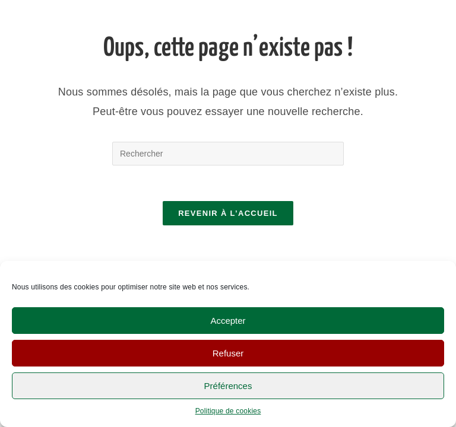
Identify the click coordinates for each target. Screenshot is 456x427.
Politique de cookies (228, 411)
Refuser (228, 353)
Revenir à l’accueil (228, 213)
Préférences (228, 386)
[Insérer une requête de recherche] (228, 153)
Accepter (227, 321)
